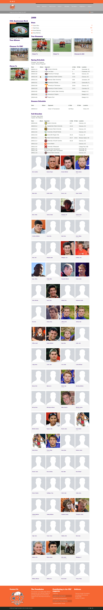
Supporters (83, 6)
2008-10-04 (34, 135)
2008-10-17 (34, 140)
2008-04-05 (34, 91)
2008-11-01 (34, 149)
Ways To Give (52, 6)
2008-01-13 (34, 69)
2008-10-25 (34, 146)
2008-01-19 (34, 71)
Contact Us (14, 589)
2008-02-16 (34, 79)
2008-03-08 (34, 85)
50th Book (66, 6)
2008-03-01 (34, 82)
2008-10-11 (34, 137)
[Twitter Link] (12, 1)
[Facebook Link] (10, 1)
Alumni (90, 6)
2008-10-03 (34, 132)
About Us (44, 6)
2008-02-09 (34, 76)
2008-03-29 (34, 88)
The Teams (74, 6)
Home (38, 6)
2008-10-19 (34, 143)
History (60, 6)
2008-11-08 (34, 150)
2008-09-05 (34, 123)
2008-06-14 (34, 108)
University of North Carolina (53, 76)
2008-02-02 (34, 73)
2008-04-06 (34, 97)
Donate (91, 12)
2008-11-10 (34, 152)
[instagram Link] (14, 1)
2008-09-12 (34, 126)
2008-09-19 (34, 129)
